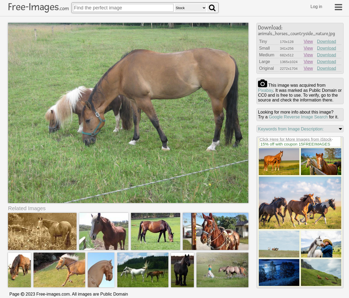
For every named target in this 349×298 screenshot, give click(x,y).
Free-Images (38, 7)
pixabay (265, 90)
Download (326, 41)
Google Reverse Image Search (298, 117)
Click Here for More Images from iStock (296, 139)
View (308, 41)
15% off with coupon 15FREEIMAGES (295, 144)
